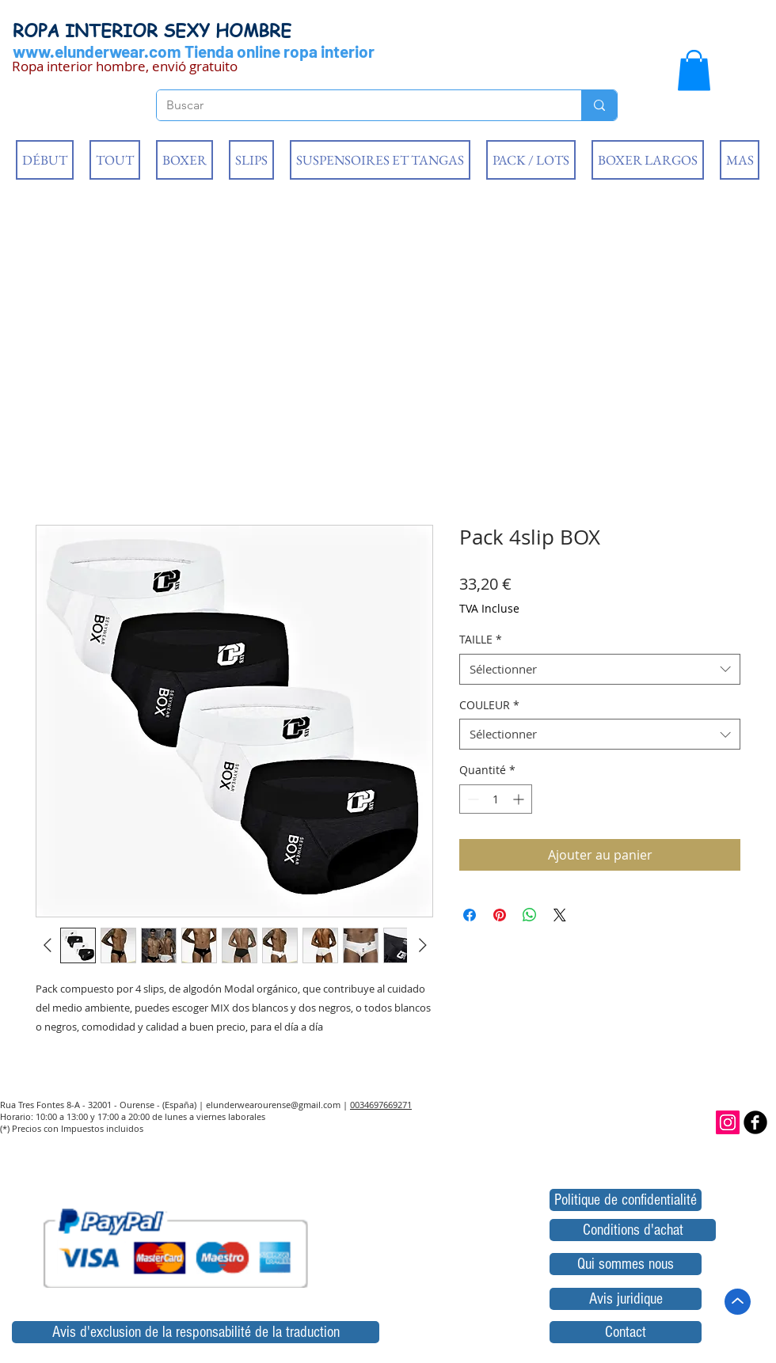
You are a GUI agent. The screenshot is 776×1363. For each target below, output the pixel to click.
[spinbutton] (495, 799)
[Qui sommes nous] (626, 1264)
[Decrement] (471, 799)
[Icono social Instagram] (728, 1122)
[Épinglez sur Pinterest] (499, 915)
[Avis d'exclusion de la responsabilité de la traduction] (195, 1332)
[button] (694, 70)
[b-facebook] (755, 1122)
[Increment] (520, 799)
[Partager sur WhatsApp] (529, 915)
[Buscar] (357, 105)
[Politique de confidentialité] (626, 1200)
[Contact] (626, 1332)
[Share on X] (559, 915)
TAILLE (480, 639)
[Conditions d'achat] (633, 1230)
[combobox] (599, 669)
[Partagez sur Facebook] (469, 915)
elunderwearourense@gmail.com (273, 1105)
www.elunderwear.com (97, 51)
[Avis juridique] (626, 1299)
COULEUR (489, 704)
